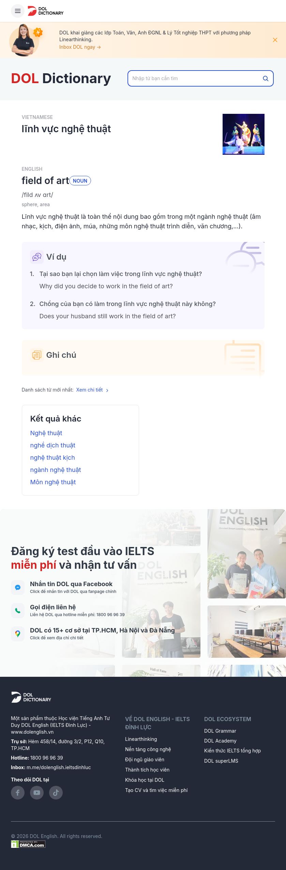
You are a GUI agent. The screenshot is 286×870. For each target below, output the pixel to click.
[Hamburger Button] (18, 11)
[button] (143, 195)
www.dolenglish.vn (32, 732)
